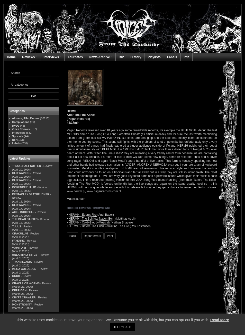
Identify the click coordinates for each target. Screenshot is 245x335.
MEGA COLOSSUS (24, 268)
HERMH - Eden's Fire (83, 214)
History (135, 57)
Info (186, 57)
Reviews (28, 57)
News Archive (99, 57)
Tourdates (75, 57)
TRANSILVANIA (22, 261)
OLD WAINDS (20, 173)
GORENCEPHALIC (24, 187)
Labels (172, 57)
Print (110, 236)
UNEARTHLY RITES (24, 254)
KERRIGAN (19, 290)
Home (11, 57)
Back (72, 236)
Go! (33, 96)
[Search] (33, 73)
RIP (121, 57)
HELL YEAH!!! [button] (123, 327)
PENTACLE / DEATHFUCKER (30, 194)
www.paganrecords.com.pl (104, 191)
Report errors (92, 236)
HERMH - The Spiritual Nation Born (92, 218)
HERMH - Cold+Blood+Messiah (89, 222)
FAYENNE (18, 240)
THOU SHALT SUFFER (26, 165)
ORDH (16, 275)
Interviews (51, 57)
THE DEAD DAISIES (25, 219)
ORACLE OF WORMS (26, 283)
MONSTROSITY (22, 304)
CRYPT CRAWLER (24, 297)
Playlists (154, 57)
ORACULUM (20, 233)
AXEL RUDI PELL (23, 212)
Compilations (20, 122)
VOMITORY (19, 247)
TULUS (16, 226)
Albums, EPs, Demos (25, 118)
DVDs (15, 125)
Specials (17, 136)
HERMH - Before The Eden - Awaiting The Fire (99, 226)
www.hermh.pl (76, 191)
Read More (219, 320)
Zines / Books (21, 129)
